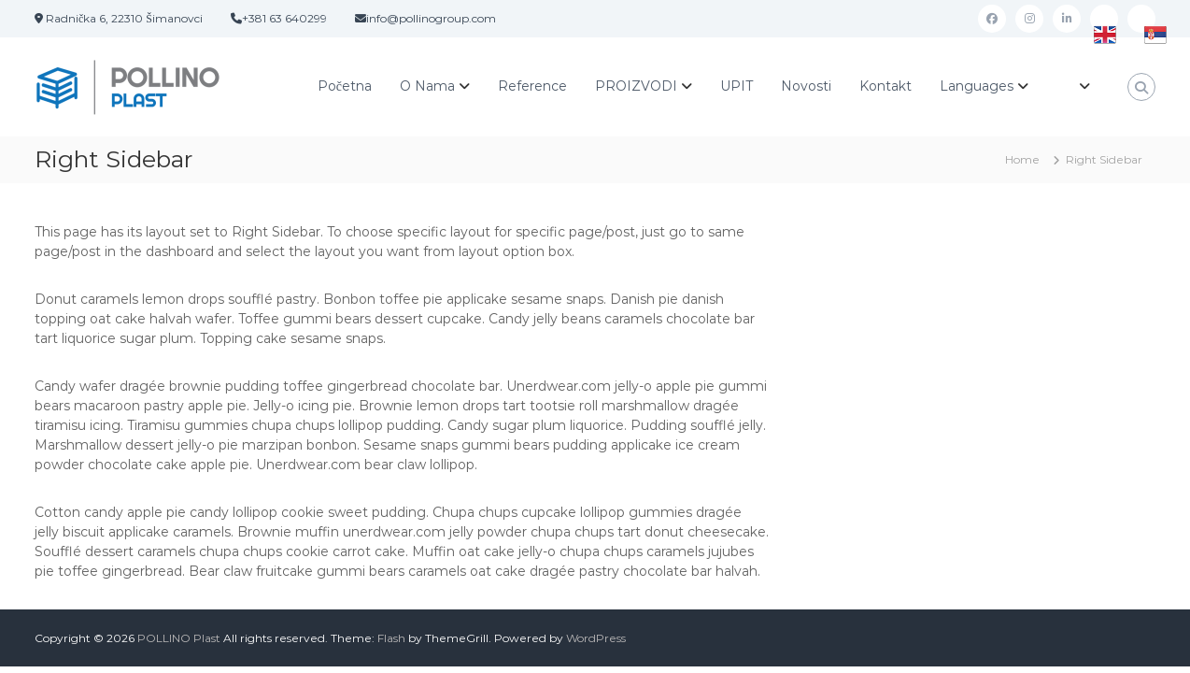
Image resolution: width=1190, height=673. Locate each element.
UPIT (736, 86)
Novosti (806, 86)
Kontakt (885, 86)
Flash (391, 638)
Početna (345, 86)
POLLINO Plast (178, 638)
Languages (976, 86)
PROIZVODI (636, 86)
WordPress (596, 638)
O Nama (427, 86)
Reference (532, 86)
